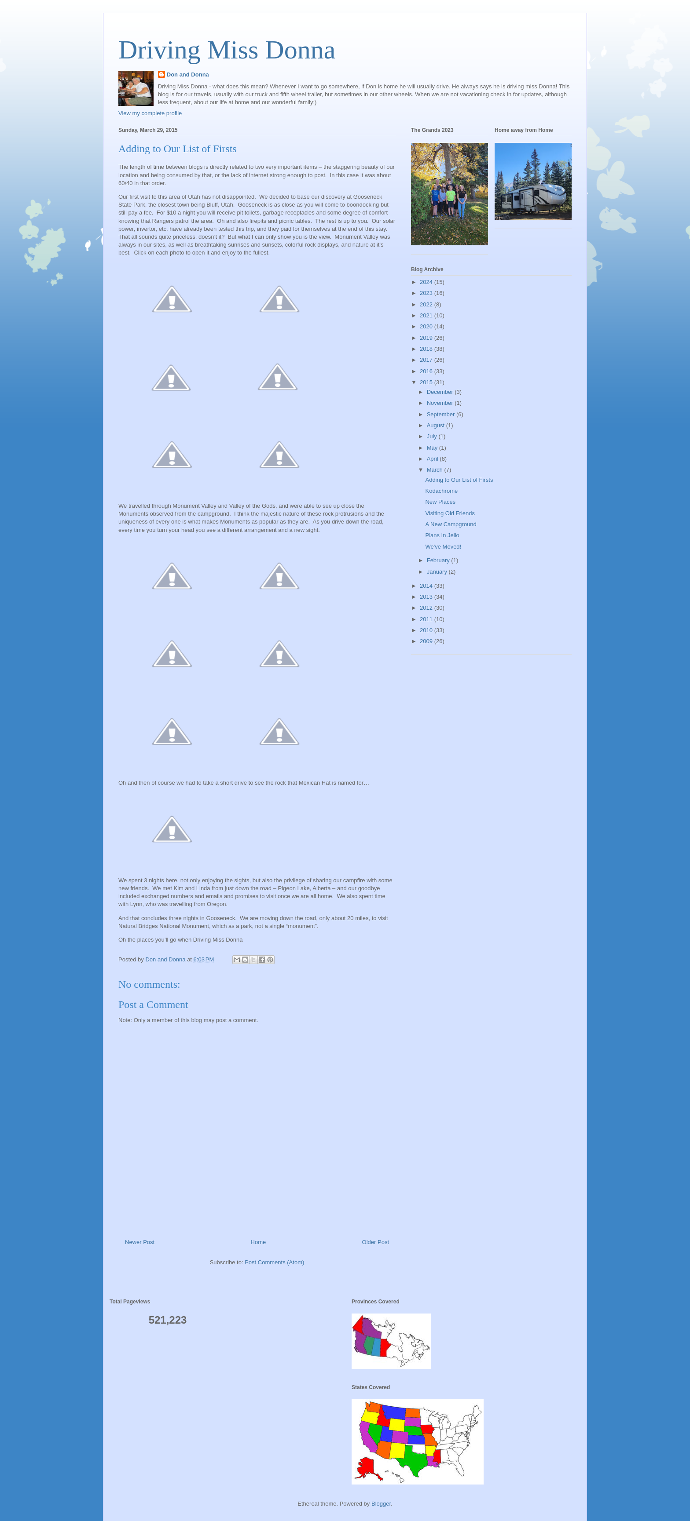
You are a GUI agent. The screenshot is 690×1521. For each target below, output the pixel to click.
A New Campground (450, 524)
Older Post (375, 1242)
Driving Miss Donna (226, 49)
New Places (440, 502)
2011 (427, 619)
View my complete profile (150, 113)
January (438, 571)
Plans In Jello (442, 535)
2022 (427, 304)
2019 (427, 338)
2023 (427, 293)
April (433, 458)
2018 (427, 349)
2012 (427, 607)
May (433, 447)
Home (258, 1242)
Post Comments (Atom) (274, 1262)
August (436, 425)
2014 (427, 585)
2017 (427, 360)
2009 (427, 641)
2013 (427, 596)
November (441, 403)
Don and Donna (188, 74)
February (439, 560)
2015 (427, 382)
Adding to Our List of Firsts (459, 480)
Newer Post (139, 1242)
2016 (427, 371)
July (433, 436)
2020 (427, 326)
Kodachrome (441, 491)
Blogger (381, 1503)
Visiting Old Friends (449, 513)
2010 (427, 630)
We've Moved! (443, 546)
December (441, 392)
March (435, 469)
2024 (427, 282)
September (441, 414)
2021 (427, 315)
